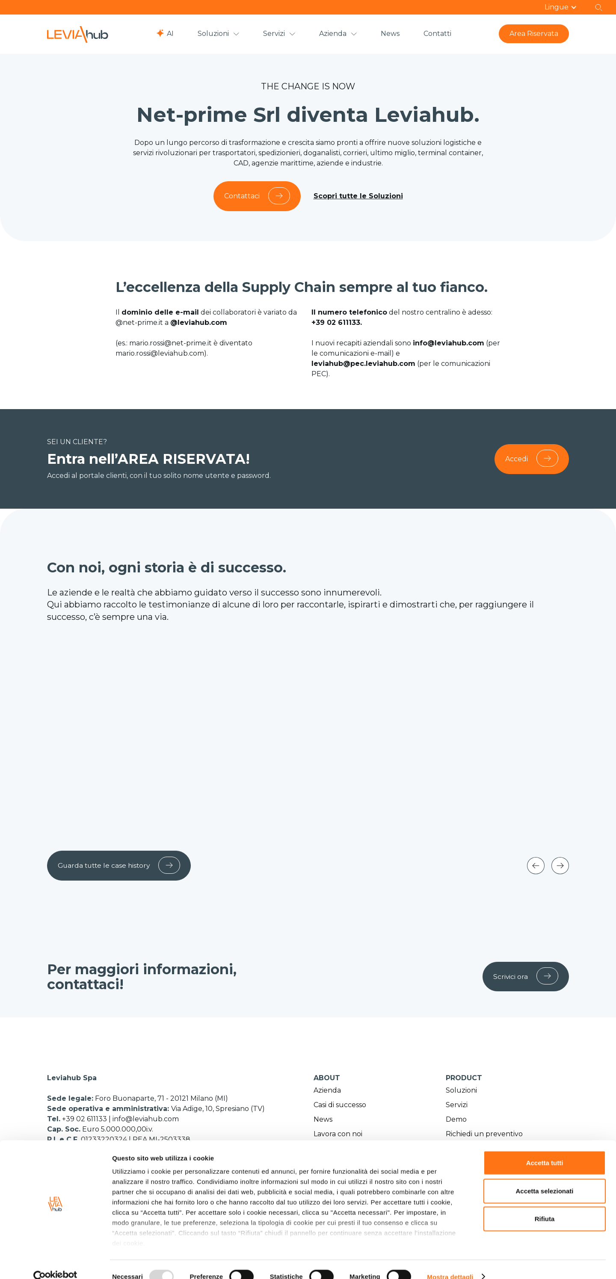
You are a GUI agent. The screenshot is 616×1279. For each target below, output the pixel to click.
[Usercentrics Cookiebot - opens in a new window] (55, 1262)
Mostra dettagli (450, 1262)
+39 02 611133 (85, 1120)
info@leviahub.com (146, 1120)
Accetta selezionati (544, 1176)
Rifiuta (545, 1204)
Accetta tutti (544, 1148)
